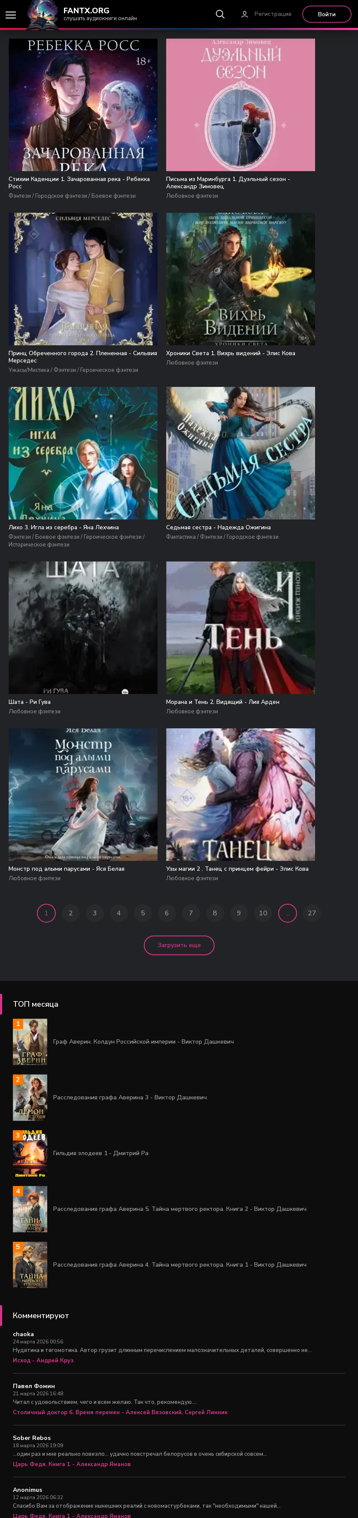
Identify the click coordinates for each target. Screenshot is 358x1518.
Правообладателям (213, 1501)
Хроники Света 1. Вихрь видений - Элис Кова (61, 377)
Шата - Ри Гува (33, 565)
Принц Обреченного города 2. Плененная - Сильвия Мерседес (292, 184)
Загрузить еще (179, 827)
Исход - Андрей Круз (43, 1242)
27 (312, 795)
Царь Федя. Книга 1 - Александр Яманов (72, 1346)
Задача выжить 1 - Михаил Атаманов (67, 1450)
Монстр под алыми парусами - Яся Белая (290, 569)
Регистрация (273, 14)
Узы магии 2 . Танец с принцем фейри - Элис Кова (57, 745)
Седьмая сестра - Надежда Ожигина (285, 377)
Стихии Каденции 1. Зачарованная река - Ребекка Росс (56, 188)
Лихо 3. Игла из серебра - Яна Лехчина (172, 377)
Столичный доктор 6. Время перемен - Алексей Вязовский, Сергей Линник (120, 1294)
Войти (327, 14)
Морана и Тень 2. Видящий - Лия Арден (177, 569)
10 (263, 795)
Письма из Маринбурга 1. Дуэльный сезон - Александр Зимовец (171, 188)
